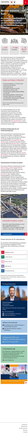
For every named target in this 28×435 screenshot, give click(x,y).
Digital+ (21, 150)
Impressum (24, 424)
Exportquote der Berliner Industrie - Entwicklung (12, 329)
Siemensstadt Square (16, 121)
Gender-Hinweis (23, 428)
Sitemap (25, 430)
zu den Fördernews (8, 360)
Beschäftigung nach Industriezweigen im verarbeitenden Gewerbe (13, 325)
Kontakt (25, 432)
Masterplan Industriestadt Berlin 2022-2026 (14, 381)
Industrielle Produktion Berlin (11, 342)
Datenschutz (24, 426)
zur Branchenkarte (15, 234)
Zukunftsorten (4, 174)
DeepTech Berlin (16, 143)
